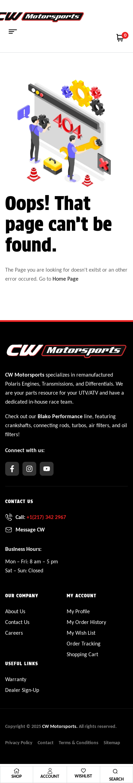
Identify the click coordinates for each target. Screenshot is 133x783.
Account (49, 776)
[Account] (50, 771)
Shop (16, 776)
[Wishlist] (83, 770)
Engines (30, 383)
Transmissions (57, 383)
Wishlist (83, 775)
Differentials (99, 383)
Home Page (65, 278)
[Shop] (16, 771)
